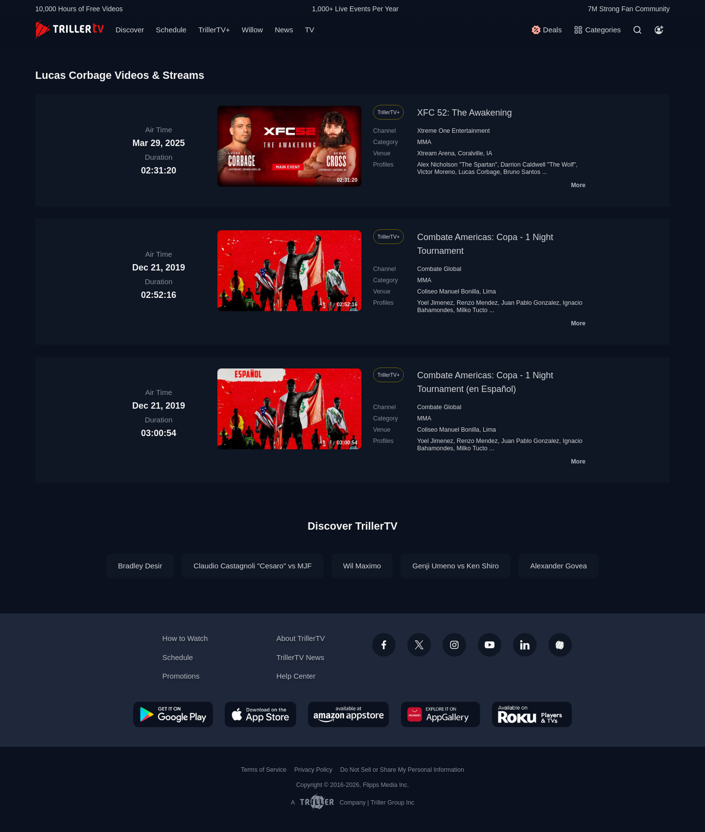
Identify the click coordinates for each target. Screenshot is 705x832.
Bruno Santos (521, 172)
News (284, 29)
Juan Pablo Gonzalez (530, 302)
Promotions (181, 676)
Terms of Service (263, 769)
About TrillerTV (300, 638)
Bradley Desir (140, 566)
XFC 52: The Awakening (464, 113)
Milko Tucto (472, 310)
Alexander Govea (558, 566)
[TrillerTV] (69, 30)
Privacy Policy (313, 769)
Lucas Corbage (479, 172)
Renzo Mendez (477, 302)
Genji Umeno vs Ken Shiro (455, 566)
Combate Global (439, 269)
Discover (130, 29)
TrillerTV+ (214, 29)
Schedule (171, 29)
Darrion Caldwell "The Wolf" (538, 164)
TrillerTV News (300, 657)
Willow (252, 29)
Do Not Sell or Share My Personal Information (402, 769)
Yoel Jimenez (435, 302)
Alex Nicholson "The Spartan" (457, 164)
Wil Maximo (362, 566)
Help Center (295, 676)
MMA (424, 142)
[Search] (637, 30)
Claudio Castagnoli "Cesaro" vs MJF (252, 566)
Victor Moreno (436, 172)
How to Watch (185, 638)
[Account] (659, 30)
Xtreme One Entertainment (453, 130)
